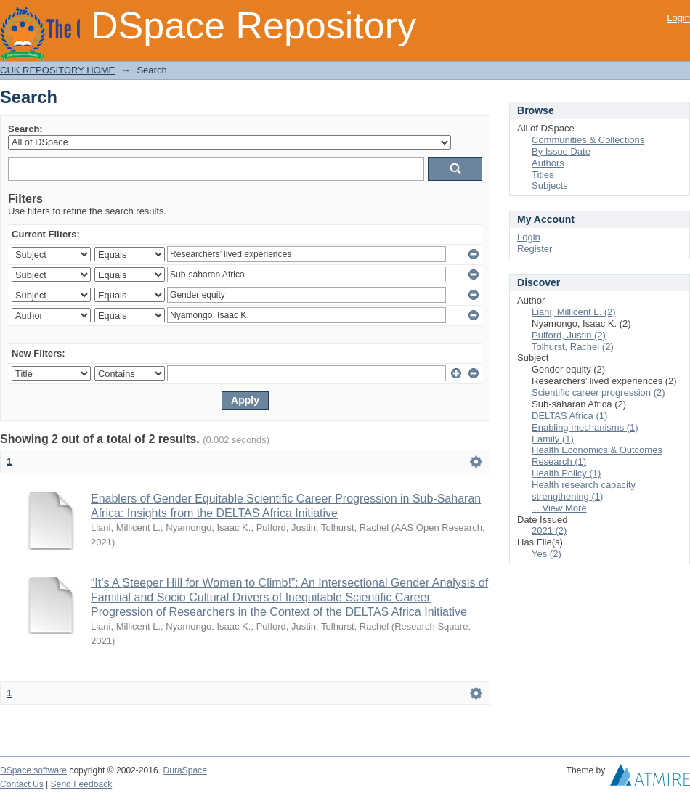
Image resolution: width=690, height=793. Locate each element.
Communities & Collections (588, 139)
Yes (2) (546, 553)
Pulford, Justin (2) (569, 335)
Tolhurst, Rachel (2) (573, 346)
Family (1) (553, 439)
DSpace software (33, 770)
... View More (559, 508)
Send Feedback (82, 784)
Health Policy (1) (566, 473)
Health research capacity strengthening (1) (584, 490)
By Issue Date (561, 151)
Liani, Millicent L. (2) (574, 311)
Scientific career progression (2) (598, 392)
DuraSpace (184, 770)
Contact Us (22, 784)
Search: (25, 128)
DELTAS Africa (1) (569, 415)
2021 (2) (549, 530)
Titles (543, 174)
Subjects (550, 185)
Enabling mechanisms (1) (585, 427)
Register (534, 248)
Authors (548, 163)
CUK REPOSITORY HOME (57, 70)
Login (678, 17)
